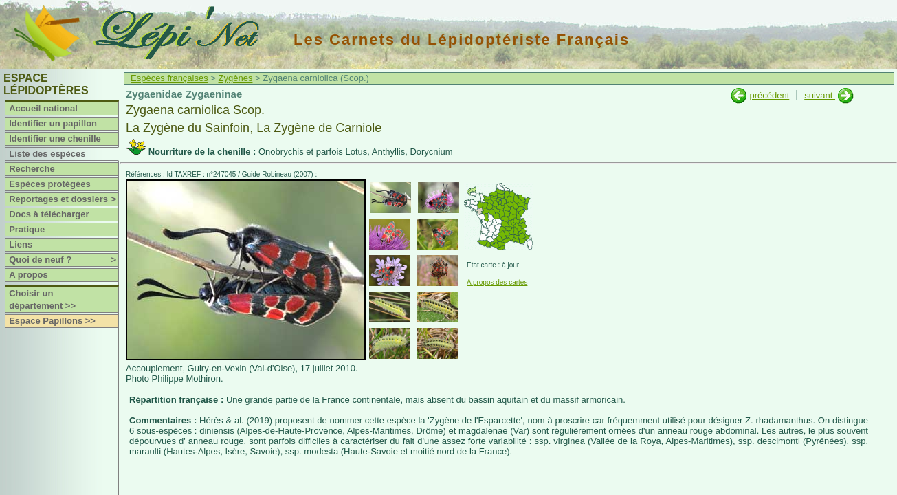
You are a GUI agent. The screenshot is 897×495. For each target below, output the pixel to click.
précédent (769, 95)
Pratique (27, 229)
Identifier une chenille (55, 138)
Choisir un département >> (42, 299)
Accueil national (43, 108)
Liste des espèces (47, 153)
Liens (20, 244)
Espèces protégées (50, 184)
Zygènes (236, 78)
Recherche (31, 169)
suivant (819, 95)
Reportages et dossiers (63, 199)
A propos (28, 275)
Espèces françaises (169, 78)
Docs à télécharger (49, 214)
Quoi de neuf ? (63, 260)
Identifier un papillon (53, 123)
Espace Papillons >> (52, 321)
